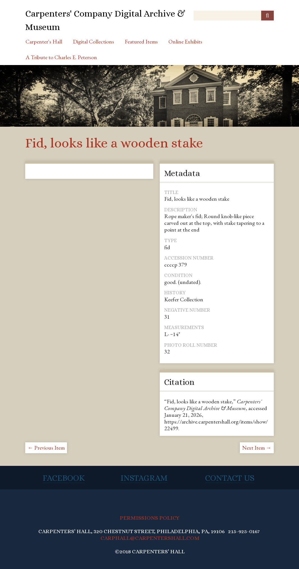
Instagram (144, 478)
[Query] (233, 15)
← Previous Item (46, 447)
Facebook (64, 478)
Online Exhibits (185, 41)
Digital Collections (93, 41)
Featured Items (141, 41)
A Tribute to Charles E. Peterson (61, 57)
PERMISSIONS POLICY (149, 518)
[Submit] (267, 15)
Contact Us (229, 478)
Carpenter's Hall (44, 41)
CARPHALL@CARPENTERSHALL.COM (150, 538)
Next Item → (257, 447)
